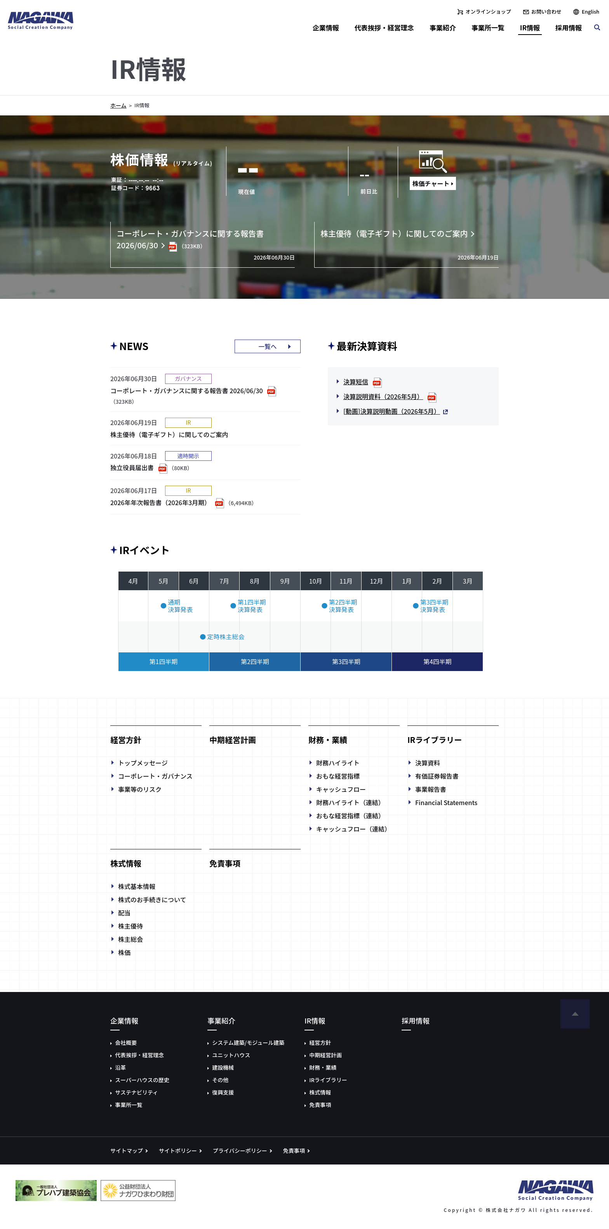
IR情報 (530, 27)
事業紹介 (443, 27)
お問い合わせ (546, 11)
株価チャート (431, 183)
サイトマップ (126, 1150)
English (590, 11)
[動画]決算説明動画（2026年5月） (391, 411)
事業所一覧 (488, 27)
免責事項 (294, 1150)
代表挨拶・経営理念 (384, 27)
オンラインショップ (488, 11)
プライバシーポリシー (240, 1150)
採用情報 (568, 27)
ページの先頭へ (575, 1014)
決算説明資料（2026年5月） (383, 396)
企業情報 (326, 27)
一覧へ (267, 346)
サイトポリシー (178, 1150)
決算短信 (355, 381)
